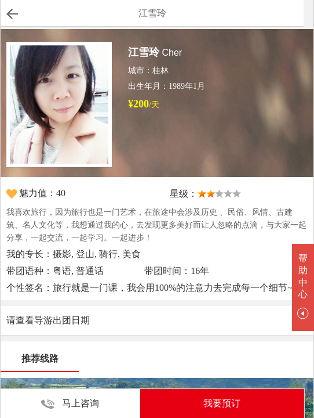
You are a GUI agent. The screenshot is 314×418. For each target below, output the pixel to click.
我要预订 (221, 403)
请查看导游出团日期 (48, 320)
